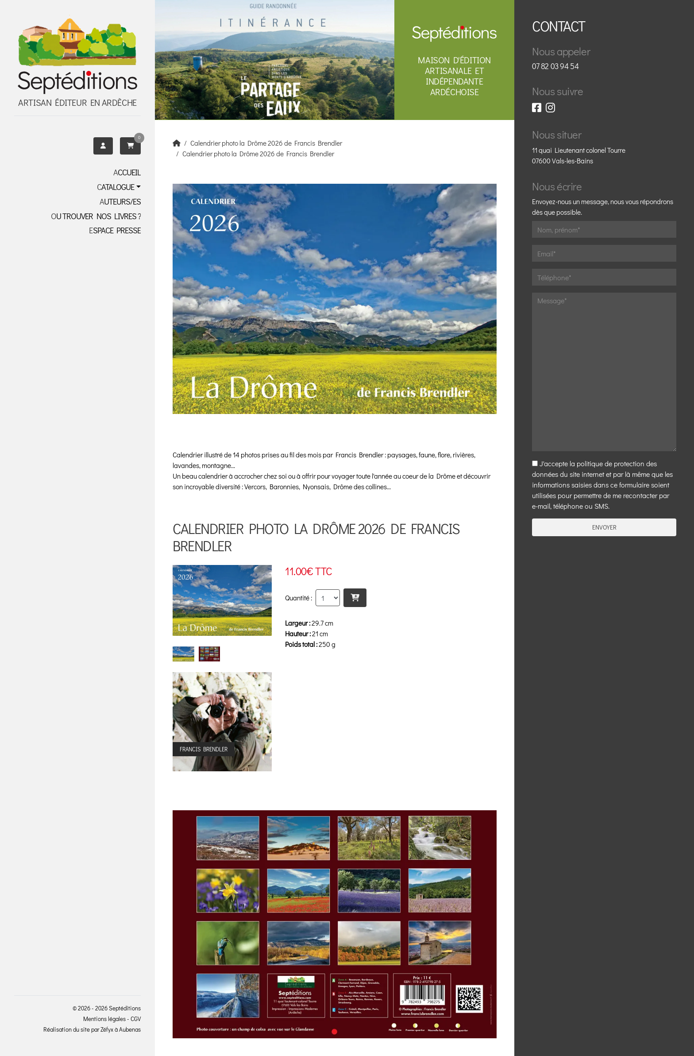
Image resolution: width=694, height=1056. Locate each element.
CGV (136, 1019)
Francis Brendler (359, 454)
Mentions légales (104, 1019)
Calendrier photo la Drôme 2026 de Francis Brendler (266, 143)
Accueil (127, 172)
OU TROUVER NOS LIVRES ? (96, 216)
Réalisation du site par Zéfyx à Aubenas (92, 1029)
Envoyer (604, 527)
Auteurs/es (120, 201)
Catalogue (115, 187)
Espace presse (115, 230)
